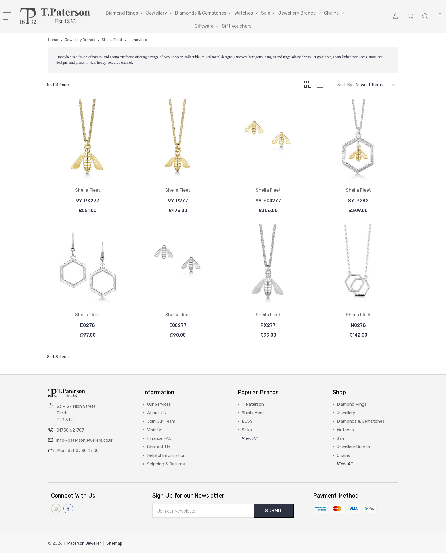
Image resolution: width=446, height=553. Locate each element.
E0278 (87, 325)
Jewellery (159, 13)
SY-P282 (358, 200)
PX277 (268, 325)
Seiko (247, 429)
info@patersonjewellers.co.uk (84, 440)
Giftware (206, 26)
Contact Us (158, 446)
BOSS (247, 421)
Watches (246, 13)
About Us (156, 412)
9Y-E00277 (268, 200)
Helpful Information (166, 455)
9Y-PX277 (87, 200)
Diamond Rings (124, 13)
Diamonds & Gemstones (203, 13)
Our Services (159, 404)
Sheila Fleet (253, 412)
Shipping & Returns (166, 463)
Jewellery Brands (299, 13)
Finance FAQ (159, 438)
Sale (268, 13)
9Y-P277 (178, 200)
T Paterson (253, 404)
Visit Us (154, 429)
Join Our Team (161, 421)
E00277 (178, 325)
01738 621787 (70, 429)
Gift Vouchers (236, 26)
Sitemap (114, 543)
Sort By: (345, 84)
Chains (334, 13)
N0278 (358, 325)
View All (250, 438)
